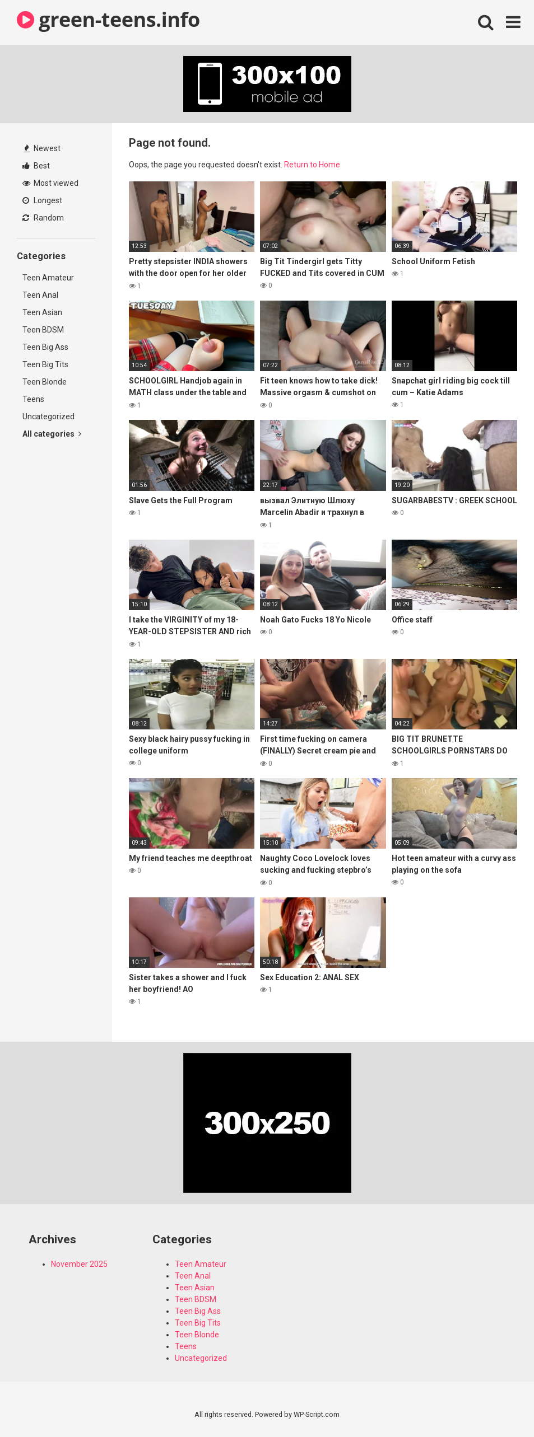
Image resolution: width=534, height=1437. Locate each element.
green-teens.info (108, 19)
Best (36, 165)
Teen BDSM (43, 329)
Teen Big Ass (45, 347)
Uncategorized (48, 416)
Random (43, 217)
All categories (51, 433)
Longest (42, 200)
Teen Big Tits (45, 364)
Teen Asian (42, 312)
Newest (42, 148)
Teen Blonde (44, 381)
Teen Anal (40, 295)
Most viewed (50, 183)
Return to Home (312, 164)
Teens (33, 399)
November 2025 (79, 1264)
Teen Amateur (48, 277)
